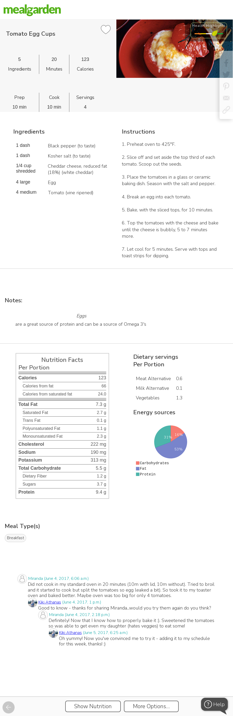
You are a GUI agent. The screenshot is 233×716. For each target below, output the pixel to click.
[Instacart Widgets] (116, 678)
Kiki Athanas (49, 602)
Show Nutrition (93, 706)
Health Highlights (208, 25)
